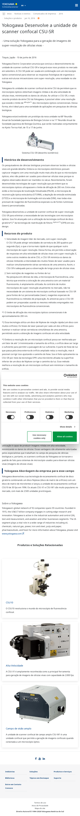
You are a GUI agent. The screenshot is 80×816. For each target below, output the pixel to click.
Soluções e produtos (13, 18)
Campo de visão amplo (18, 728)
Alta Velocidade (14, 665)
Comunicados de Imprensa (44, 13)
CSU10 (9, 602)
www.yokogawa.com (13, 533)
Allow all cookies (65, 436)
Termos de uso (40, 803)
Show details (66, 427)
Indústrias (10, 771)
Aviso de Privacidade (40, 805)
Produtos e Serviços (63, 771)
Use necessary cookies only (39, 436)
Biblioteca (9, 778)
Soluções (33, 771)
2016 (61, 13)
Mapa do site (40, 808)
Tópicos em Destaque (39, 778)
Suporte (57, 778)
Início (9, 13)
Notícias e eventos (22, 13)
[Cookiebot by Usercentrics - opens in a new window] (65, 376)
